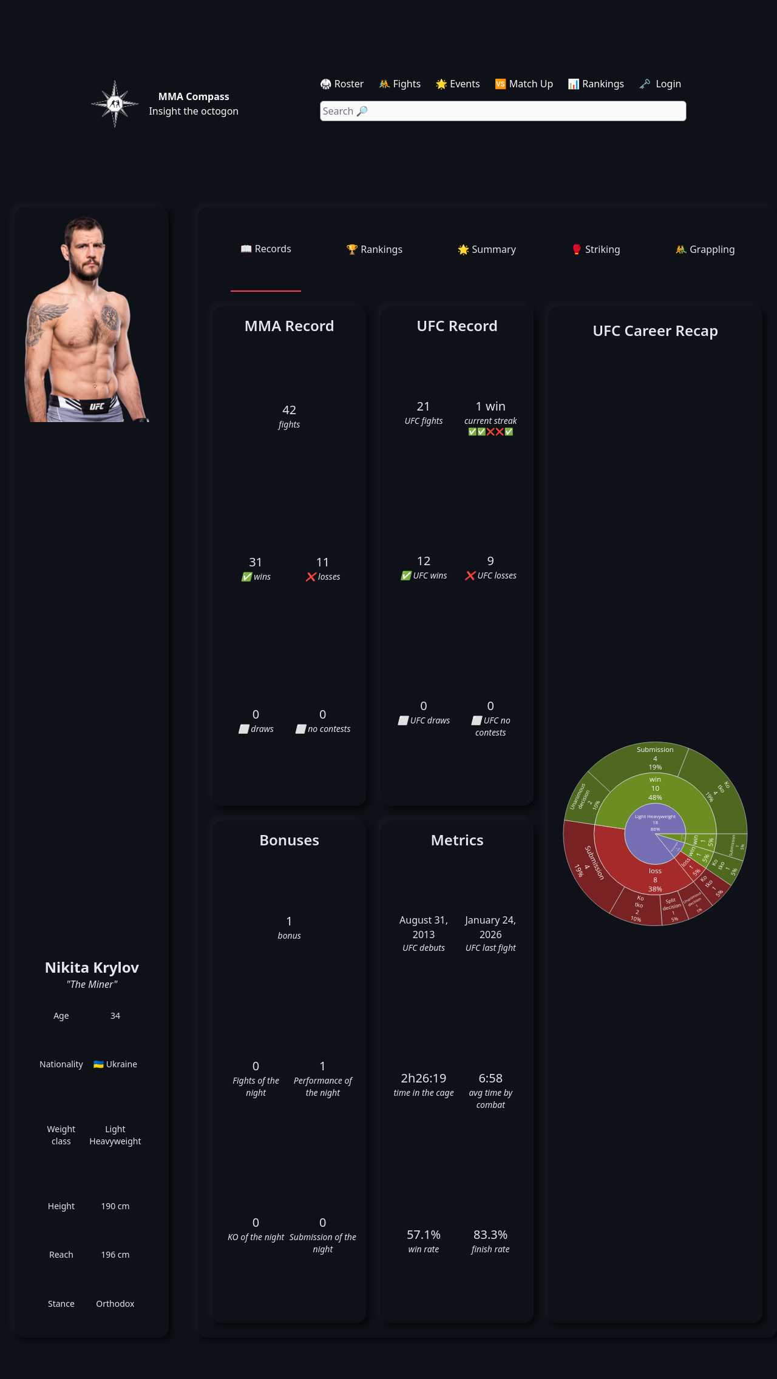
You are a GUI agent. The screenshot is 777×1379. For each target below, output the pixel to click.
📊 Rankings (596, 83)
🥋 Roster (342, 83)
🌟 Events (457, 83)
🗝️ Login (661, 83)
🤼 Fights (399, 83)
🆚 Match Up (524, 83)
